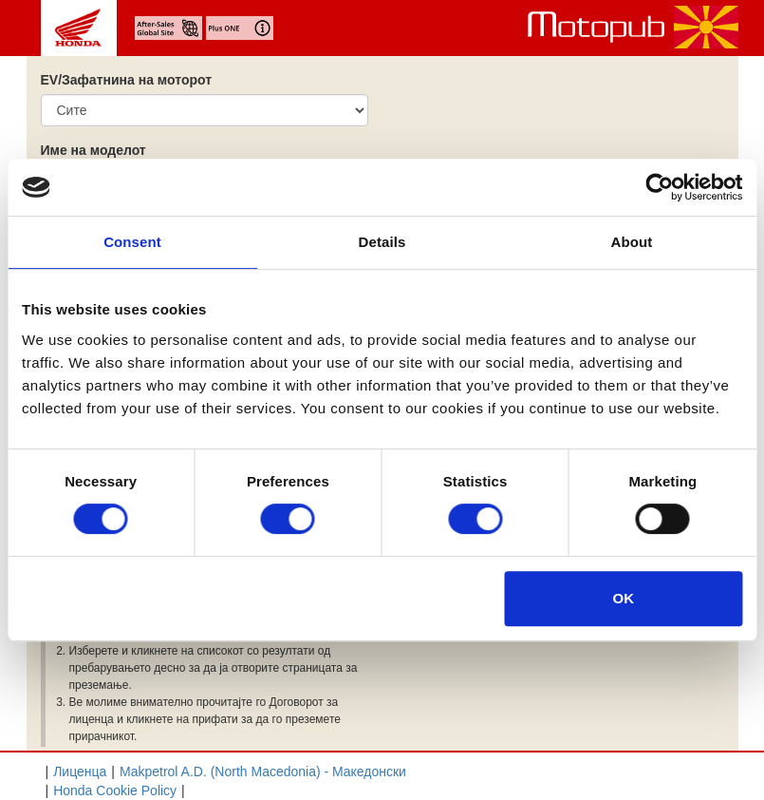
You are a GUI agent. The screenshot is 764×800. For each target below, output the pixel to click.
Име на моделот (93, 150)
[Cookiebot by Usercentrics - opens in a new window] (659, 187)
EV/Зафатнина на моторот (127, 79)
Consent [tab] (132, 242)
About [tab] (632, 242)
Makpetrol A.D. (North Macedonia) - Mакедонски (263, 771)
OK (624, 598)
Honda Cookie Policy (115, 790)
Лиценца (79, 771)
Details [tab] (382, 242)
